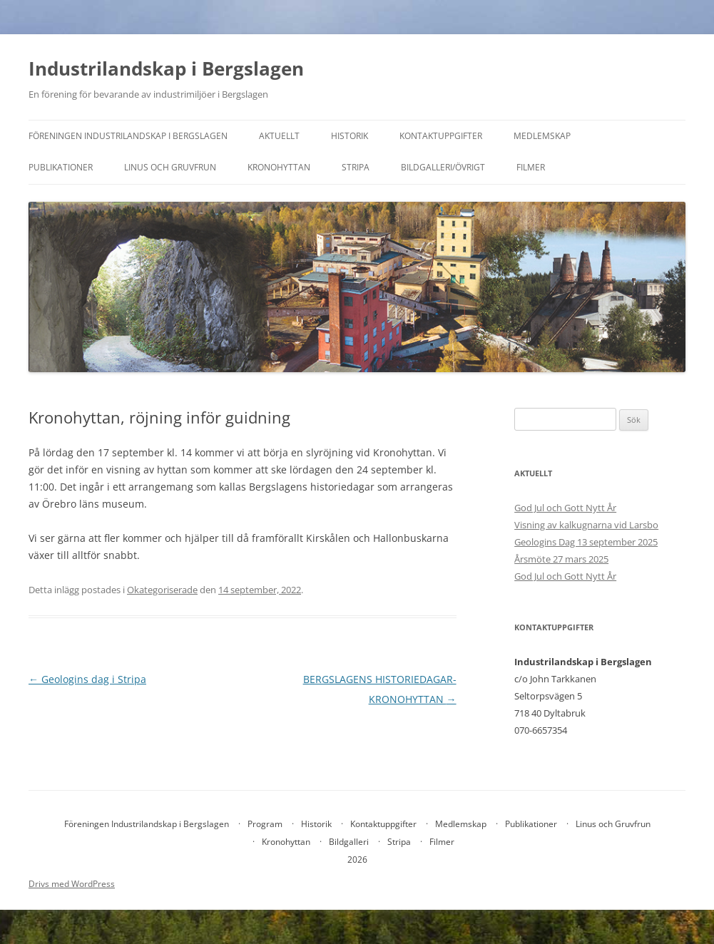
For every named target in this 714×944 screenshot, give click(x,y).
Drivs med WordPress (72, 884)
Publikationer (61, 167)
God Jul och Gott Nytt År (565, 507)
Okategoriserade (162, 589)
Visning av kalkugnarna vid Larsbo (586, 524)
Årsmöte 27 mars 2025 (561, 559)
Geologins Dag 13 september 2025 (586, 541)
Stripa (355, 167)
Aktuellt (279, 136)
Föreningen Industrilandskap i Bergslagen (128, 136)
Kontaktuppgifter (440, 136)
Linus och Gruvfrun (170, 167)
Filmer (530, 167)
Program (265, 824)
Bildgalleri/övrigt (443, 167)
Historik (349, 136)
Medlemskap (542, 136)
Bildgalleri (349, 842)
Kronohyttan (279, 167)
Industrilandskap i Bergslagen (166, 68)
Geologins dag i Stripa (87, 679)
